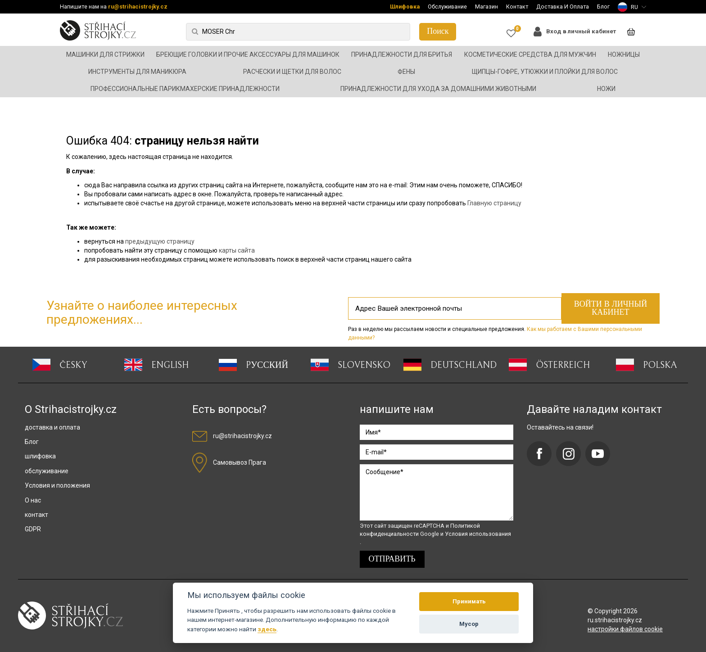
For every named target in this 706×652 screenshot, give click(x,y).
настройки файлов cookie (625, 629)
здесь (267, 629)
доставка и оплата (52, 427)
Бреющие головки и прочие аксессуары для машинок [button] (247, 54)
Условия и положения (57, 485)
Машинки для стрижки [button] (105, 54)
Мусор (469, 623)
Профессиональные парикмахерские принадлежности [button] (185, 88)
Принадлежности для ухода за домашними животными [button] (438, 88)
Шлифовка (405, 6)
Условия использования (478, 533)
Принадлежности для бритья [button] (401, 54)
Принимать (469, 601)
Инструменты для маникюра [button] (137, 71)
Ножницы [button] (624, 54)
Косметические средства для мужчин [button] (530, 54)
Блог (603, 6)
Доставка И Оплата (562, 6)
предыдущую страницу (160, 241)
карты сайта (237, 250)
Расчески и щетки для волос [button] (292, 71)
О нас (33, 500)
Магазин (486, 6)
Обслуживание (447, 6)
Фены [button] (406, 71)
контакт (36, 514)
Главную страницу (494, 203)
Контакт (517, 6)
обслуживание (46, 471)
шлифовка (40, 456)
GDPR (33, 529)
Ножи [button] (606, 88)
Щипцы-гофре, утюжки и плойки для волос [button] (545, 71)
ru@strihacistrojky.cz (137, 6)
